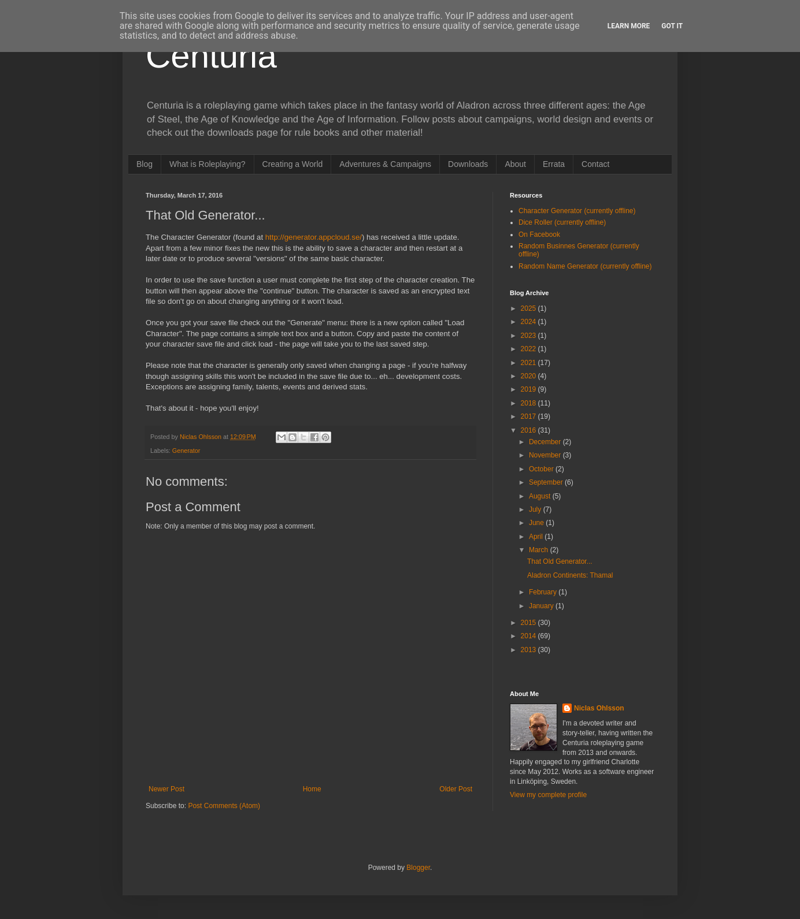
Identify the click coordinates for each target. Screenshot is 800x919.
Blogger (418, 868)
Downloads (468, 164)
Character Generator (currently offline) (577, 211)
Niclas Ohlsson (599, 708)
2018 (529, 403)
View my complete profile (548, 795)
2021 (529, 363)
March (539, 550)
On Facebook (539, 234)
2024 (529, 322)
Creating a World (292, 164)
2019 (529, 389)
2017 (529, 416)
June (537, 523)
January (542, 606)
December (546, 442)
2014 (529, 636)
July (536, 509)
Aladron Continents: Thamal (570, 575)
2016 (529, 430)
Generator (186, 450)
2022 (529, 349)
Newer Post (166, 789)
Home (312, 789)
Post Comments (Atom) (224, 806)
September (547, 482)
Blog (144, 164)
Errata (554, 164)
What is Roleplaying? (207, 164)
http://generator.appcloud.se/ (313, 237)
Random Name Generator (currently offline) (585, 266)
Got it (672, 26)
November (546, 455)
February (543, 592)
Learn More (629, 26)
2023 (529, 336)
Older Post (455, 789)
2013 (529, 650)
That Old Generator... (559, 561)
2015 (529, 623)
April (537, 537)
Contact (595, 164)
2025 (529, 308)
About (515, 164)
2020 (529, 376)
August (541, 496)
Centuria (211, 55)
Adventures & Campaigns (385, 164)
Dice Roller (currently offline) (562, 222)
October (542, 469)
